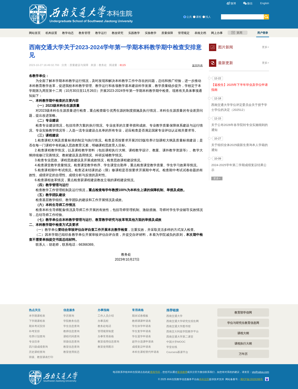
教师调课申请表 (141, 320)
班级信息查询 (71, 341)
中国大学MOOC (175, 341)
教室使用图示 (106, 346)
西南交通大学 (174, 315)
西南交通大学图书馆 (178, 326)
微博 (233, 3)
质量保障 (167, 33)
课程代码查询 (71, 336)
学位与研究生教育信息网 (243, 322)
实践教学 (134, 33)
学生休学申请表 (141, 326)
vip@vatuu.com (260, 372)
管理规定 (184, 33)
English (264, 3)
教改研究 (117, 33)
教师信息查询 (71, 331)
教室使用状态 (71, 351)
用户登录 (262, 32)
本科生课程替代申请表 (145, 351)
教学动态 (68, 33)
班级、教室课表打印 (41, 357)
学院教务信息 (71, 320)
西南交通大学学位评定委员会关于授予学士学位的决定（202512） (239, 107)
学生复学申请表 (141, 331)
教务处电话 (104, 326)
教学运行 (101, 33)
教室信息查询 (71, 346)
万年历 (243, 353)
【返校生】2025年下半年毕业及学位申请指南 (239, 87)
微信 (249, 3)
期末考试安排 (37, 326)
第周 (236, 32)
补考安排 (34, 331)
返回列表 (197, 65)
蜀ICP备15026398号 (251, 379)
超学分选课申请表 (143, 341)
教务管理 (84, 33)
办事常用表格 (106, 336)
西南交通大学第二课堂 (179, 336)
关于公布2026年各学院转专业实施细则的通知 (239, 127)
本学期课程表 (37, 315)
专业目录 (34, 341)
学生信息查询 (71, 326)
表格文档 (200, 33)
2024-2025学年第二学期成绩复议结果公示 (239, 167)
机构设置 (51, 33)
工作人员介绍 (106, 315)
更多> (265, 47)
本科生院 (204, 379)
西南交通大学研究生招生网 (182, 321)
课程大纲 (243, 333)
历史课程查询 (37, 351)
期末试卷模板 (140, 315)
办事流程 (103, 320)
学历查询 (68, 315)
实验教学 (150, 33)
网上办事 (217, 33)
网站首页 (35, 33)
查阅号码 (155, 372)
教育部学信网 (243, 312)
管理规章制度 (106, 331)
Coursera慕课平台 (177, 352)
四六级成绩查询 (38, 346)
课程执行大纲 (243, 343)
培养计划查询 (37, 336)
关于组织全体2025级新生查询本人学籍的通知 (239, 147)
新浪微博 (182, 372)
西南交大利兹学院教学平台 (182, 331)
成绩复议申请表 (141, 346)
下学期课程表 (37, 320)
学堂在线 (171, 346)
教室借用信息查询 (108, 341)
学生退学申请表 (141, 336)
